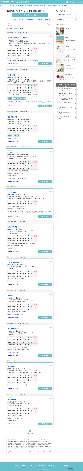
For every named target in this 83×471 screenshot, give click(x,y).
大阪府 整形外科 (19, 5)
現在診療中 (21, 19)
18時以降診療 (30, 19)
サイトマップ (51, 465)
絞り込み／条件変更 (30, 15)
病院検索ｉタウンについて (26, 465)
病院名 (66, 19)
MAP (34, 41)
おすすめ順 (16, 28)
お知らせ (36, 465)
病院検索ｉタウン (6, 5)
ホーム (16, 465)
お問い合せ (43, 465)
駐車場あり (47, 19)
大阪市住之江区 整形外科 (39, 5)
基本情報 (45, 64)
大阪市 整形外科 (28, 5)
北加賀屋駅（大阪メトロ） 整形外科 (55, 5)
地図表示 (49, 24)
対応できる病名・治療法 (66, 15)
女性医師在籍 (39, 19)
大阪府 (12, 5)
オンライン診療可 (12, 19)
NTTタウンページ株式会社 (62, 465)
